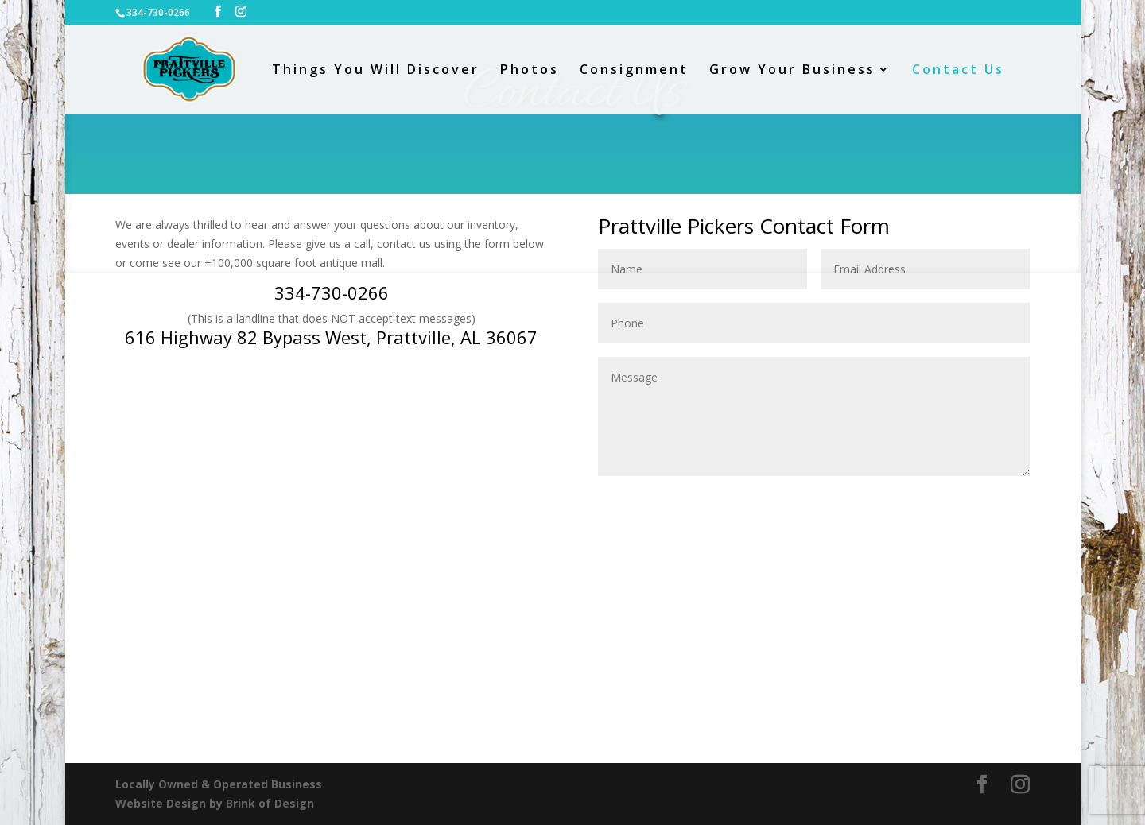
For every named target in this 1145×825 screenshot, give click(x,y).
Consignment (634, 71)
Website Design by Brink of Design (214, 803)
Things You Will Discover (375, 71)
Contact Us (958, 71)
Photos (529, 71)
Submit (984, 502)
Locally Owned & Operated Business (218, 784)
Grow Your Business (792, 71)
